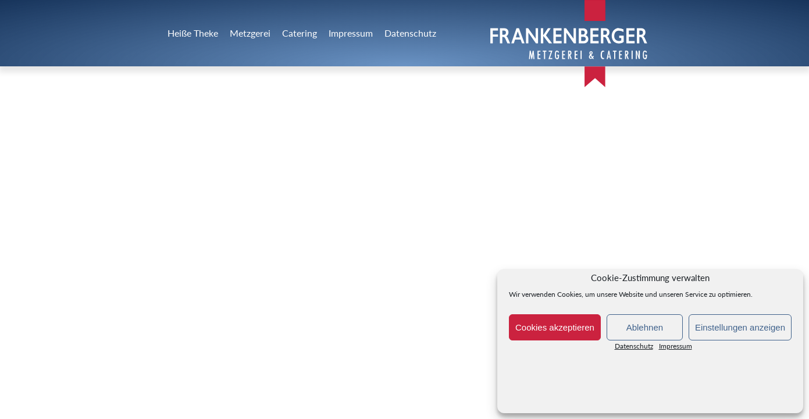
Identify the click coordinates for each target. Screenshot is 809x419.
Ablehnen (644, 327)
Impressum (675, 348)
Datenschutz (634, 348)
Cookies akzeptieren (554, 327)
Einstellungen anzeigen (740, 327)
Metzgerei (250, 32)
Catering (299, 32)
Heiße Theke (192, 32)
